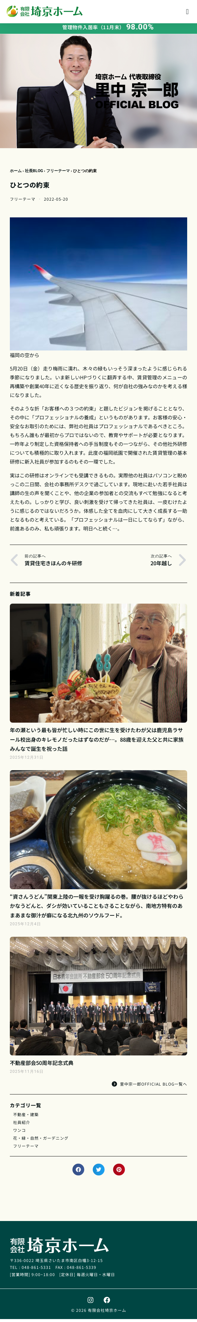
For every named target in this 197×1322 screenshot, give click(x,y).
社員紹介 (21, 1125)
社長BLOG (34, 173)
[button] (187, 11)
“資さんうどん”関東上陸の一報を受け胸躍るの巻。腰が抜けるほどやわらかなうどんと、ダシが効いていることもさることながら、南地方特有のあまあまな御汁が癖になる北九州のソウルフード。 (97, 908)
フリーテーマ (58, 173)
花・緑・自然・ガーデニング (41, 1140)
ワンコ (19, 1132)
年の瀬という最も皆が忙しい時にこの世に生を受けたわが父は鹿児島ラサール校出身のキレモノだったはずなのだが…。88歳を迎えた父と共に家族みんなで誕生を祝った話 (97, 742)
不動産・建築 (26, 1117)
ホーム (16, 173)
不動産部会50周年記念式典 (41, 1065)
